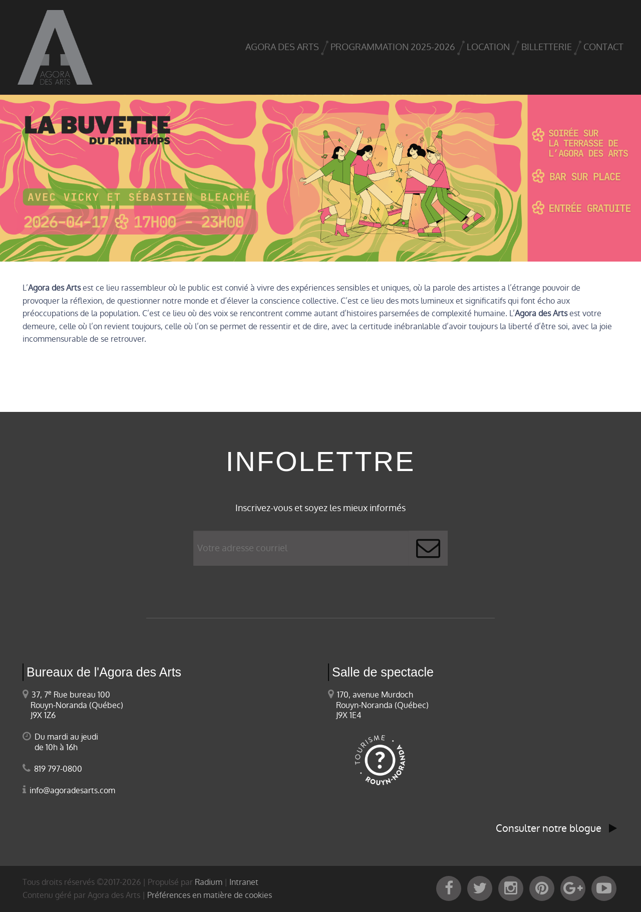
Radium (208, 882)
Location (488, 47)
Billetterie (546, 47)
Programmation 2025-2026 (393, 47)
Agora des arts (282, 47)
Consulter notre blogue (556, 828)
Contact (603, 47)
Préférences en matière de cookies (209, 895)
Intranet (243, 882)
